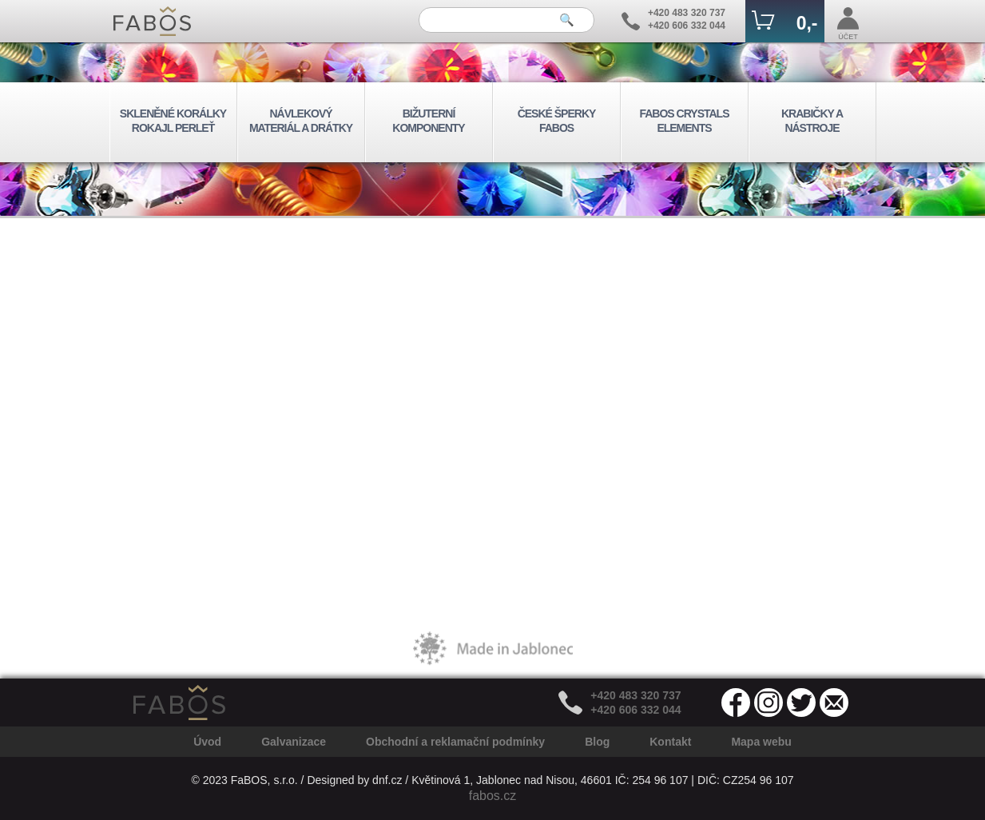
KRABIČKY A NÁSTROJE (812, 120)
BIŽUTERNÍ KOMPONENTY (428, 120)
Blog (597, 741)
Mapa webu (761, 741)
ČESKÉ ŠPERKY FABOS (557, 120)
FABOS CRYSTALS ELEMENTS (684, 120)
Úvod (207, 741)
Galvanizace (293, 741)
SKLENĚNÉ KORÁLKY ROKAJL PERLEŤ (173, 120)
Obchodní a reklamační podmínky (455, 741)
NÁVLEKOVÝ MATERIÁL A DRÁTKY (300, 120)
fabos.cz (493, 795)
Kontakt (670, 741)
